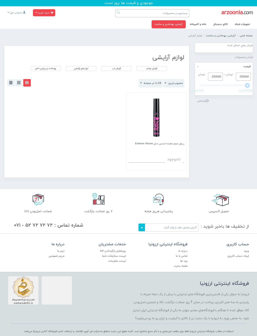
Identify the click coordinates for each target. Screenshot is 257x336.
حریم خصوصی (56, 256)
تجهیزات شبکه (242, 24)
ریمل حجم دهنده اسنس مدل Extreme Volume (159, 143)
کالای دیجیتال (220, 24)
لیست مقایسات (117, 261)
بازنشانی (201, 101)
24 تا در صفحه (150, 83)
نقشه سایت (181, 266)
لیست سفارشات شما (114, 256)
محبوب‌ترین (174, 83)
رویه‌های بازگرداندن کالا (113, 251)
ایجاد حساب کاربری (238, 256)
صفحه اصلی (246, 36)
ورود (246, 251)
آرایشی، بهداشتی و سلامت (169, 24)
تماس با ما (182, 256)
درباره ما (183, 251)
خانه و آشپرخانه (198, 24)
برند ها (184, 261)
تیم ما (60, 251)
